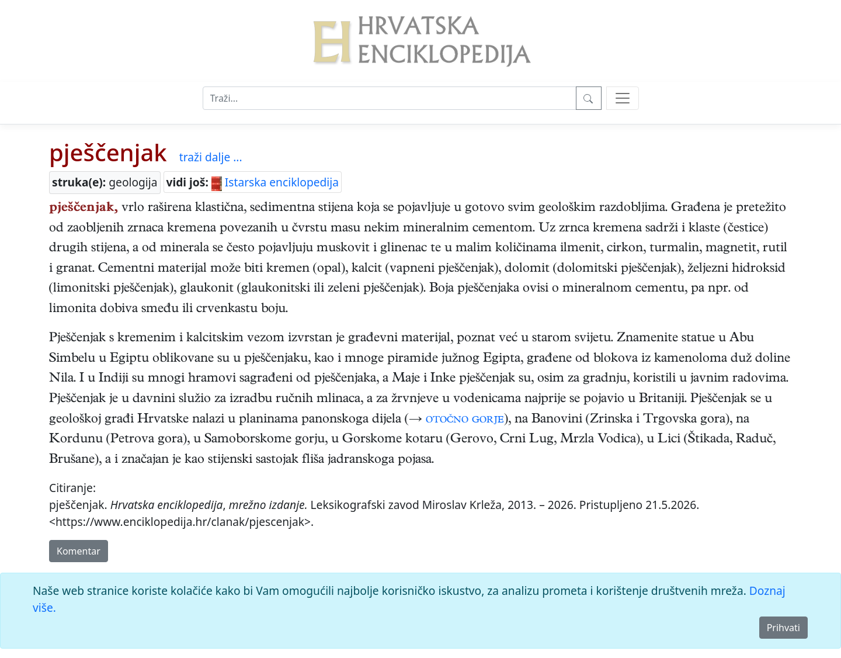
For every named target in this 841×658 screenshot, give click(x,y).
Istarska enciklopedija (275, 182)
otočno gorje (465, 420)
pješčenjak (108, 152)
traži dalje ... (210, 157)
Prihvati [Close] (783, 627)
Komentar (78, 551)
